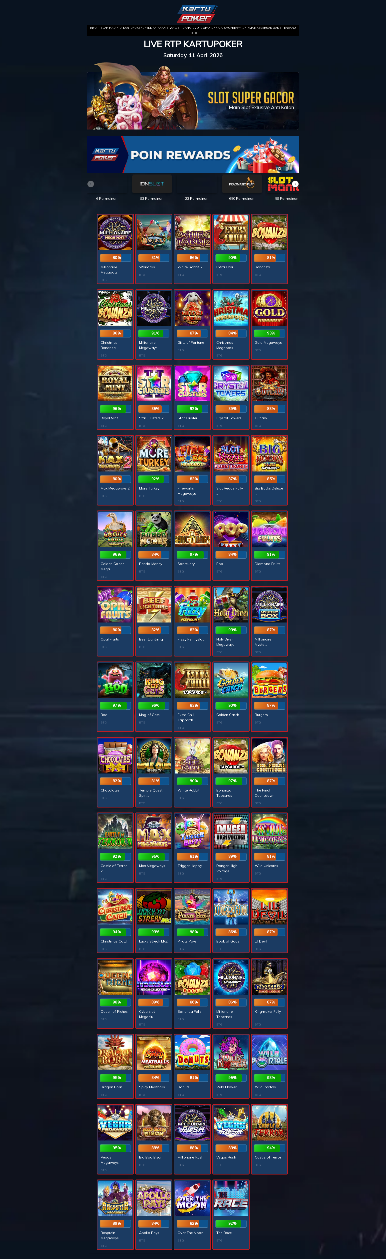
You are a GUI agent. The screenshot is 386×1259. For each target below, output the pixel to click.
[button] (295, 184)
